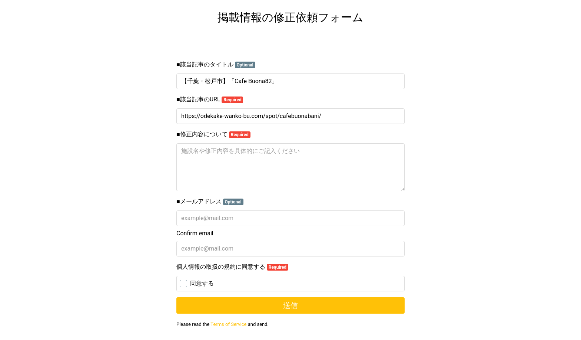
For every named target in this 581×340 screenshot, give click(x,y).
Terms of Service (228, 324)
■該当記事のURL (209, 99)
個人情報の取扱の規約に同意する (232, 267)
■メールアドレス (209, 201)
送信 (290, 305)
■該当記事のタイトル (215, 64)
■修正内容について (213, 134)
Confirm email (194, 233)
